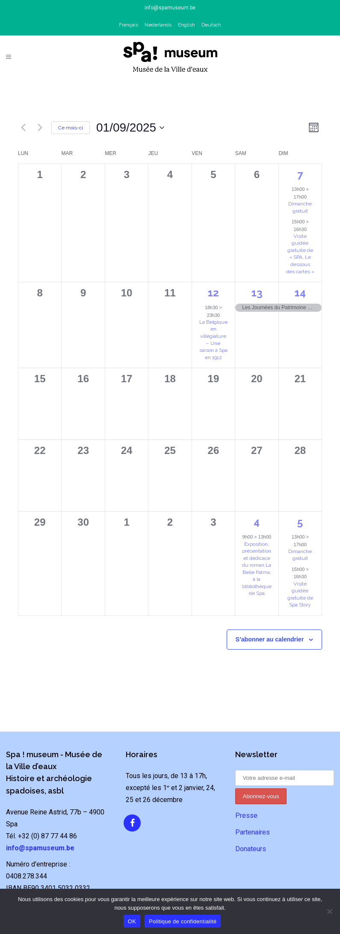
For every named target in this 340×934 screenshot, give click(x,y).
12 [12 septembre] (213, 293)
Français (128, 25)
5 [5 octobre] (300, 522)
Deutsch (211, 25)
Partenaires (252, 832)
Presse (246, 815)
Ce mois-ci (70, 128)
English (186, 25)
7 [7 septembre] (300, 174)
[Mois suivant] (40, 128)
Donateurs (250, 849)
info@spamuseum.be (170, 8)
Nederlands (158, 25)
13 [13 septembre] (257, 293)
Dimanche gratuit (300, 555)
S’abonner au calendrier (270, 639)
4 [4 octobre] (257, 522)
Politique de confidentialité (182, 921)
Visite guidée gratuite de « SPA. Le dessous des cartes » (300, 254)
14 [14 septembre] (300, 293)
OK (132, 921)
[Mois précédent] (23, 128)
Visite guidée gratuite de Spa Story (300, 594)
